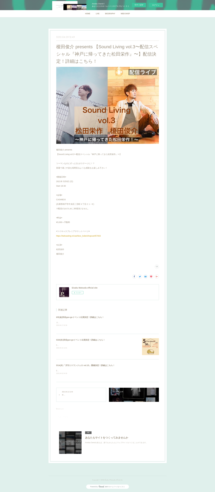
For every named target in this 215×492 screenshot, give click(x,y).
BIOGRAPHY (110, 14)
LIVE (97, 14)
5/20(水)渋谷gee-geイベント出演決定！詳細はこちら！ (80, 340)
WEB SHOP (125, 14)
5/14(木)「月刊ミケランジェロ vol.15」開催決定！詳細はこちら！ (85, 365)
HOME (87, 14)
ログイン (155, 5)
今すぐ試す (139, 5)
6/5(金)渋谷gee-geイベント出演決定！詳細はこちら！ (80, 317)
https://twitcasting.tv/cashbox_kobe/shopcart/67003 (78, 236)
